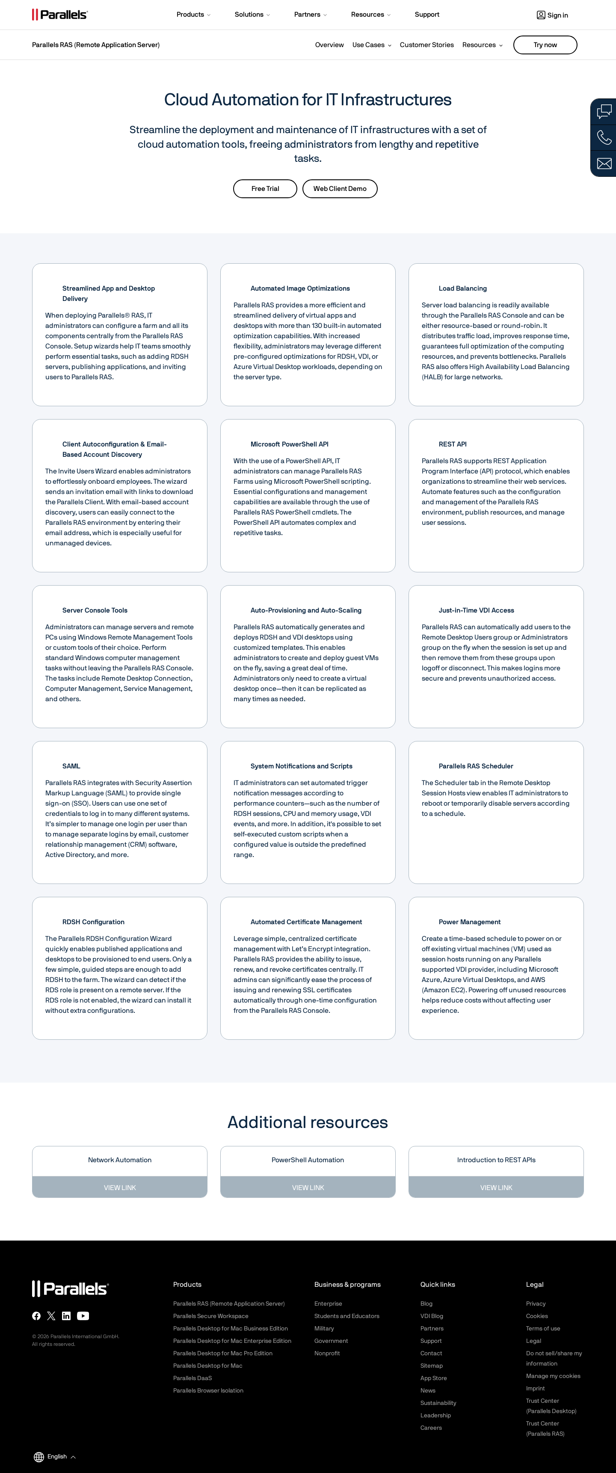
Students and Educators (346, 1316)
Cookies (537, 1316)
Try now (545, 45)
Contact (431, 1354)
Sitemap (432, 1366)
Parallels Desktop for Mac (208, 1366)
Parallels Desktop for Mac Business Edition (230, 1329)
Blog (426, 1304)
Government (331, 1341)
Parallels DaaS (192, 1378)
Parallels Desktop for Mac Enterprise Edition (232, 1341)
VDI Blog (432, 1316)
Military (324, 1329)
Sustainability (438, 1403)
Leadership (436, 1416)
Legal (533, 1341)
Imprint (535, 1389)
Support (431, 1341)
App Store (434, 1378)
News (428, 1391)
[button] (194, 15)
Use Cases (368, 45)
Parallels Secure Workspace (211, 1316)
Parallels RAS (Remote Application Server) (96, 45)
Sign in (552, 15)
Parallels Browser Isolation (208, 1391)
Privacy (536, 1304)
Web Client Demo (340, 188)
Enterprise (328, 1304)
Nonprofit (327, 1354)
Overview (329, 45)
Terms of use (543, 1329)
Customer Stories (427, 45)
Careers (431, 1428)
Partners (432, 1329)
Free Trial (265, 188)
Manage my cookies (553, 1376)
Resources (479, 45)
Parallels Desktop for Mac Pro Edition (222, 1354)
